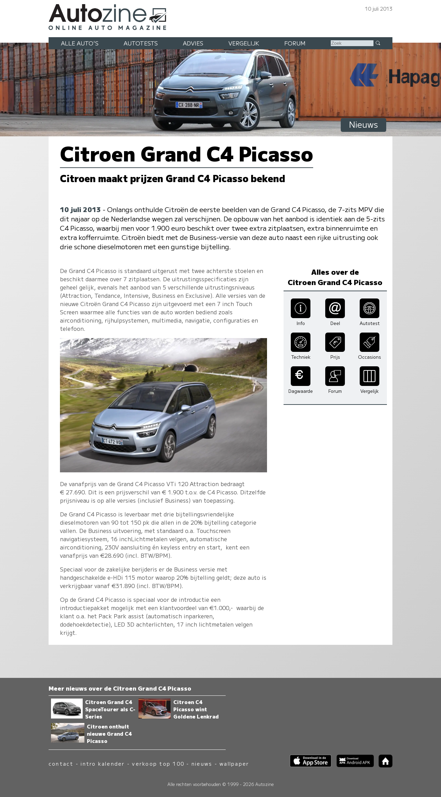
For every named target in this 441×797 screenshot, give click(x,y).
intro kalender (103, 763)
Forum (295, 43)
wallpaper (234, 763)
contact (61, 763)
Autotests (141, 43)
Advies (193, 43)
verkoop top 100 (158, 763)
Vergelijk (243, 43)
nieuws (202, 763)
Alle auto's (80, 43)
